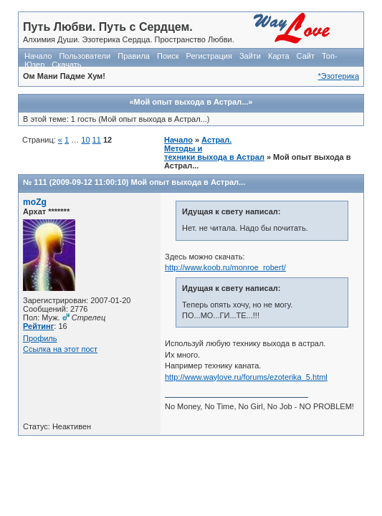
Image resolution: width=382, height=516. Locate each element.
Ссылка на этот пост (60, 349)
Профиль (40, 338)
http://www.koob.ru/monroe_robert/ (225, 267)
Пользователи (84, 56)
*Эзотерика (338, 76)
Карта (278, 56)
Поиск (167, 56)
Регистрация (209, 56)
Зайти (250, 56)
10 (85, 139)
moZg (35, 202)
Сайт (306, 56)
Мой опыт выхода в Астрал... (187, 182)
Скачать (66, 64)
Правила (134, 56)
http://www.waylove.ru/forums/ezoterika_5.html (246, 377)
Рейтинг (38, 326)
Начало (38, 56)
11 (96, 139)
